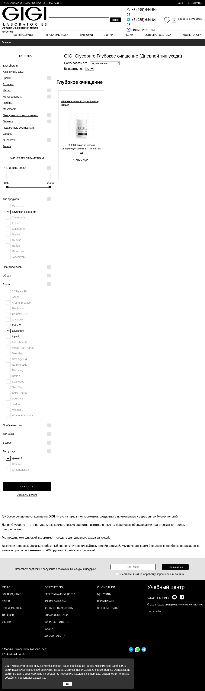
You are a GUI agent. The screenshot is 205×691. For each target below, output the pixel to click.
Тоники (7, 146)
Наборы (8, 102)
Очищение (18, 206)
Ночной (16, 464)
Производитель (27, 267)
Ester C (16, 325)
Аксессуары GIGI (13, 71)
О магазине (54, 3)
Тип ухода (27, 451)
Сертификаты (105, 601)
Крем (15, 223)
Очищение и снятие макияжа (20, 115)
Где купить (104, 594)
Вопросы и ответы (56, 622)
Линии (108, 34)
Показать (26, 486)
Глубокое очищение (24, 211)
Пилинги (8, 121)
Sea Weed (18, 381)
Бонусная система (158, 34)
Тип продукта (27, 199)
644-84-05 (142, 12)
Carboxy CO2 (20, 313)
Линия (27, 284)
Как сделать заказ (55, 601)
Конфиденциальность (58, 608)
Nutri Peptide (19, 364)
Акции (129, 34)
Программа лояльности (59, 594)
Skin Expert (19, 387)
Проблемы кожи (57, 34)
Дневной (17, 458)
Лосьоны (8, 84)
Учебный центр (166, 587)
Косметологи (192, 34)
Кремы (7, 78)
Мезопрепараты (12, 96)
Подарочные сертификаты (19, 127)
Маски (7, 90)
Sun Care (17, 398)
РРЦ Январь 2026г (27, 168)
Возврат (49, 629)
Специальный (20, 469)
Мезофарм (9, 109)
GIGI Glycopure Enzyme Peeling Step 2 (80, 103)
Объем (27, 275)
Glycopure (18, 330)
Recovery (17, 370)
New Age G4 (19, 359)
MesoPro (17, 353)
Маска (16, 234)
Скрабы (7, 133)
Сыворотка (18, 228)
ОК (67, 684)
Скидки (6, 622)
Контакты (38, 3)
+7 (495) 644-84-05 (13, 653)
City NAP (17, 319)
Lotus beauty (19, 342)
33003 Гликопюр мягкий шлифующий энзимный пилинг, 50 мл (81, 149)
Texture (16, 404)
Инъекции (18, 251)
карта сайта (154, 611)
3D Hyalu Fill (19, 291)
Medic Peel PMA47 (23, 347)
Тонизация (18, 217)
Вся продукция (24, 34)
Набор (16, 245)
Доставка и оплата (17, 3)
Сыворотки (9, 140)
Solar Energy (19, 392)
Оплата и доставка (56, 615)
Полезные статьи (108, 608)
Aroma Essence (21, 302)
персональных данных (170, 574)
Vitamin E (17, 409)
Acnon (16, 297)
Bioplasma (18, 308)
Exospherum (10, 65)
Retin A (16, 375)
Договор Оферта (54, 636)
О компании (106, 587)
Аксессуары (19, 256)
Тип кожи (86, 34)
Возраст (27, 443)
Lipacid (16, 336)
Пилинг (16, 240)
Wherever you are (22, 415)
